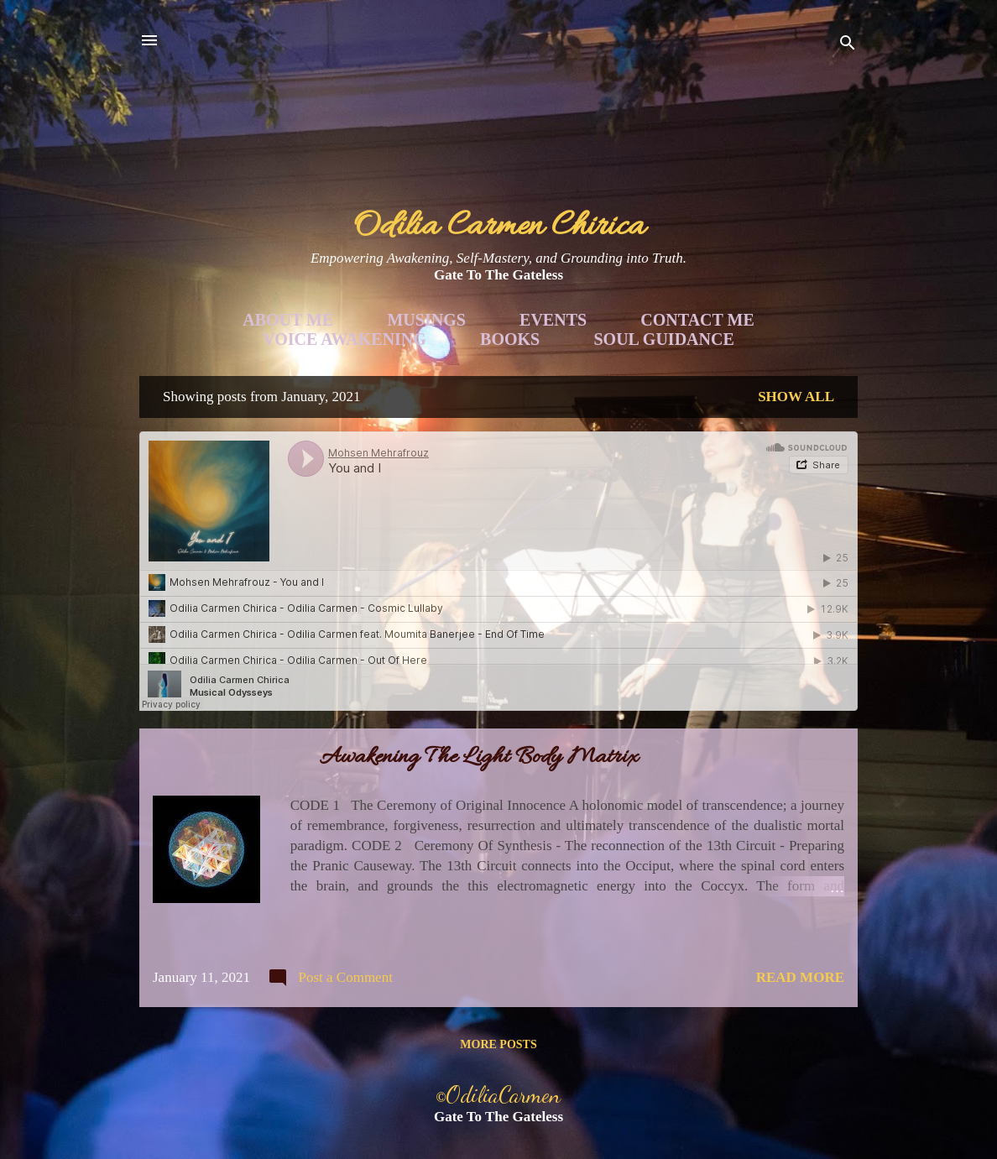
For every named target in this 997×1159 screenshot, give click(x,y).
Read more (800, 977)
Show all (796, 397)
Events (553, 320)
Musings (426, 320)
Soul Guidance (664, 339)
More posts (498, 1044)
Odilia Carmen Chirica (498, 227)
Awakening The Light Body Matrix (479, 758)
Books (510, 339)
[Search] (848, 45)
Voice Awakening (344, 339)
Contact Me (697, 320)
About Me (288, 320)
